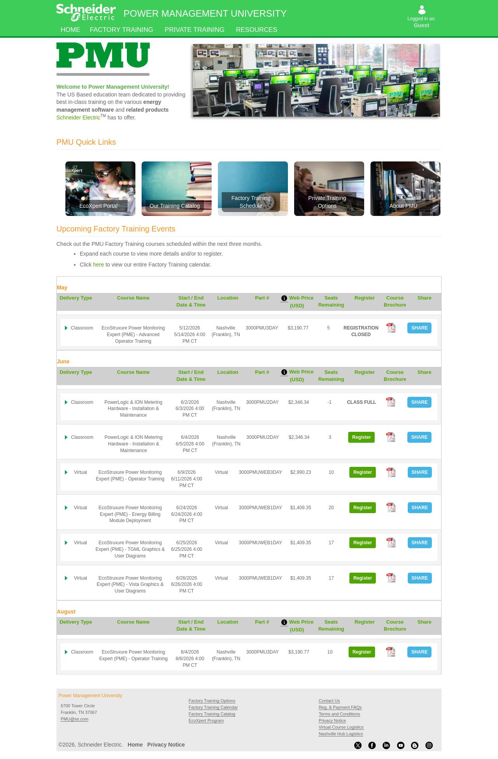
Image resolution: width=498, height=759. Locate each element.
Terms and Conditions (339, 714)
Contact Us (329, 700)
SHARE (419, 328)
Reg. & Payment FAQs (340, 707)
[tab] (249, 295)
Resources (256, 29)
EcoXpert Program (206, 720)
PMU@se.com (74, 719)
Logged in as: (422, 17)
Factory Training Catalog (212, 714)
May (62, 287)
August (66, 611)
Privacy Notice (332, 720)
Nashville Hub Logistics (341, 733)
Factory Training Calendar (213, 707)
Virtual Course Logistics (341, 727)
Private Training (194, 29)
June (63, 361)
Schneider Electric (78, 117)
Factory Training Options (212, 700)
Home (70, 29)
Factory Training (121, 29)
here (98, 264)
